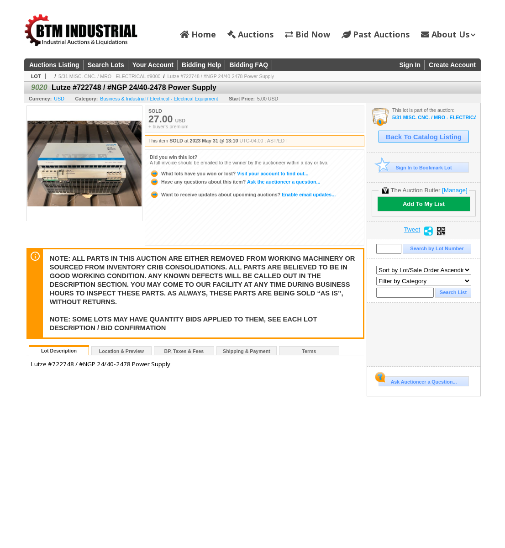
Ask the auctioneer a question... (235, 181)
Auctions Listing (54, 64)
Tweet (412, 230)
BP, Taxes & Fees (184, 351)
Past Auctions (376, 34)
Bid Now (307, 34)
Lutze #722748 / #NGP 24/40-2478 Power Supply (220, 76)
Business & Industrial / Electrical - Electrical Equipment (159, 98)
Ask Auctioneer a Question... (418, 380)
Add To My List (424, 203)
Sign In (410, 64)
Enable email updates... (243, 194)
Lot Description (59, 350)
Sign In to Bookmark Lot (415, 167)
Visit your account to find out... (229, 173)
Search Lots (106, 64)
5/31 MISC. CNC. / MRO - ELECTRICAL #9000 (109, 76)
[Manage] (454, 190)
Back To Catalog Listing (424, 137)
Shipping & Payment (246, 351)
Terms (309, 351)
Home (198, 34)
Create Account (452, 64)
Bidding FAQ (248, 64)
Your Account (153, 64)
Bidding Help (201, 64)
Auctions (250, 34)
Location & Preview (121, 351)
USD (59, 98)
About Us (448, 34)
